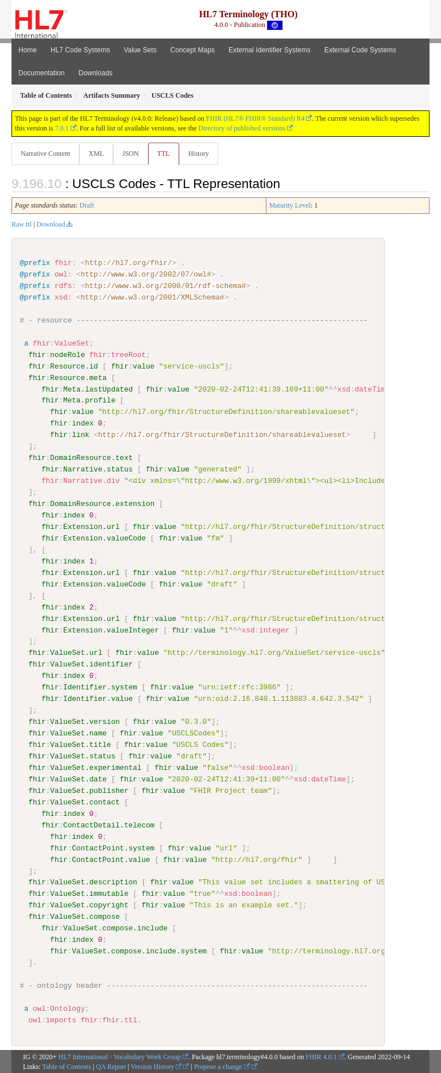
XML (96, 154)
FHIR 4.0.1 (320, 1056)
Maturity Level (290, 205)
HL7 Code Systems (80, 50)
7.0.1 (62, 128)
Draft (87, 205)
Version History (156, 1065)
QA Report (111, 1065)
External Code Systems (360, 50)
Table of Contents (66, 1065)
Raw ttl (21, 224)
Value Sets (139, 50)
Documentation (41, 73)
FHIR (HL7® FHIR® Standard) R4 (255, 118)
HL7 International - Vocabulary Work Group (120, 1056)
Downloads (96, 73)
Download (50, 224)
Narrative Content (45, 154)
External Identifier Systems (270, 50)
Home (27, 50)
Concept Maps (193, 50)
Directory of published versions (241, 128)
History (198, 154)
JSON (130, 154)
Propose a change (222, 1065)
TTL (163, 154)
